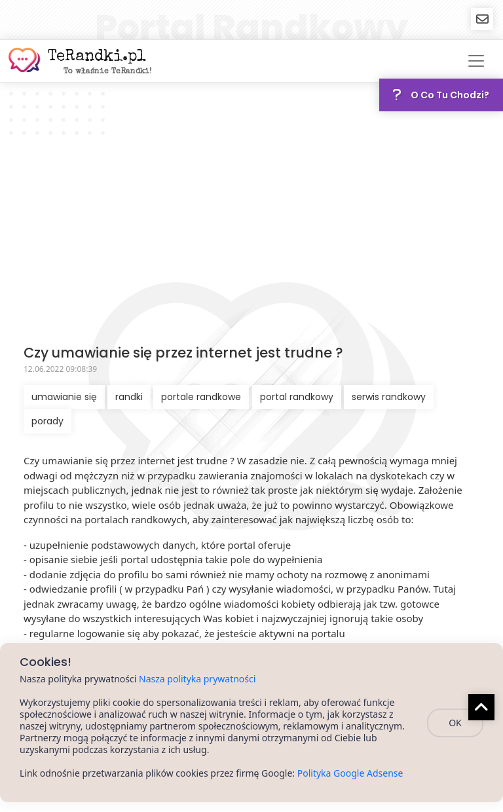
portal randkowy (296, 396)
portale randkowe (201, 396)
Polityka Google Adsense (350, 773)
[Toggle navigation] (476, 61)
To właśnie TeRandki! (107, 72)
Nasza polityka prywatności (197, 679)
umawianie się (64, 396)
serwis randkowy (389, 396)
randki (129, 396)
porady (47, 421)
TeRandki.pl (97, 57)
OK (455, 722)
